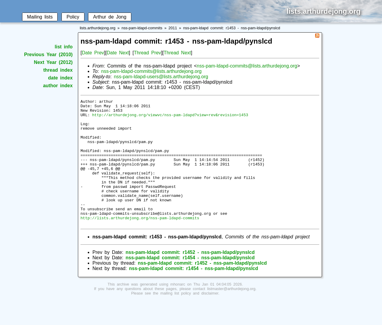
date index (60, 77)
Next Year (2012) (53, 62)
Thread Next (177, 52)
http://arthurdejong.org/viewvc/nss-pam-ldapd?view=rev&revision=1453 (170, 118)
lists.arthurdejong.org (97, 28)
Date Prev (93, 52)
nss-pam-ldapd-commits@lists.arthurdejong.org (247, 65)
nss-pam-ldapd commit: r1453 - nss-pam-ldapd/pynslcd (231, 28)
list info (64, 46)
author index (58, 85)
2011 (173, 28)
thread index (58, 70)
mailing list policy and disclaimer (189, 318)
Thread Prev (147, 52)
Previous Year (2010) (48, 54)
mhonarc (177, 309)
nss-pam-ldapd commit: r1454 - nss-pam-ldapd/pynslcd (190, 282)
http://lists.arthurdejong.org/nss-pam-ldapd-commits (140, 242)
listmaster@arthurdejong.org (231, 314)
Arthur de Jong (109, 16)
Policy (73, 16)
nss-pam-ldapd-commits (141, 28)
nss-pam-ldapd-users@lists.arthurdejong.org (161, 76)
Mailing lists (40, 16)
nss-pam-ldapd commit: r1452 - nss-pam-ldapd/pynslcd (190, 277)
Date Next (118, 52)
